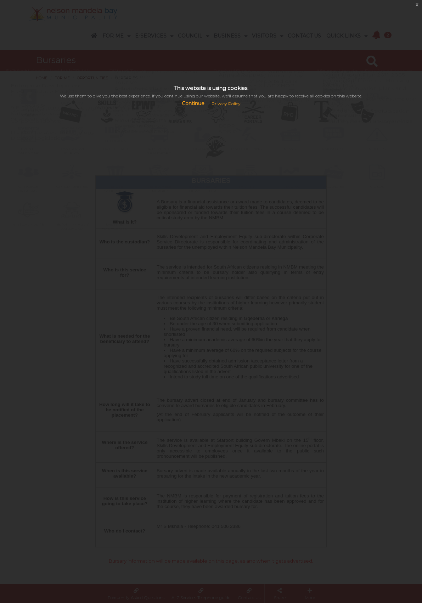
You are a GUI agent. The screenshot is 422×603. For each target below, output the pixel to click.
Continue (193, 103)
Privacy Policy (226, 103)
